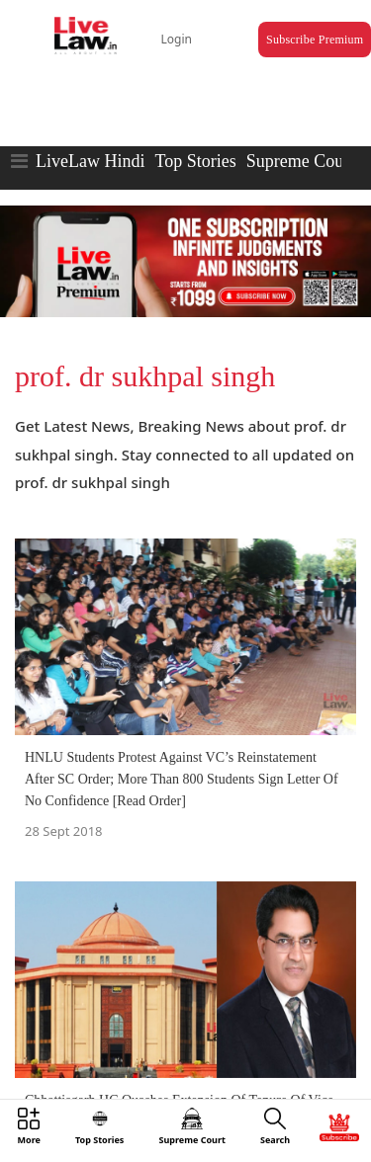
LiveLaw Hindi (90, 161)
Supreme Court (300, 161)
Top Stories (194, 161)
